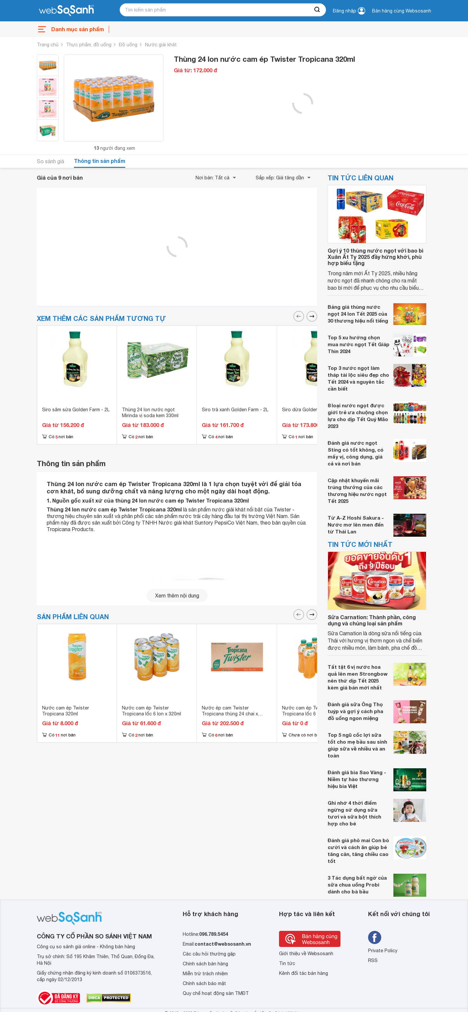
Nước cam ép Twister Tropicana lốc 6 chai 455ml (311, 710)
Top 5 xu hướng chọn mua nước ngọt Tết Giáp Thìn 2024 (358, 344)
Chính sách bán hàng (205, 963)
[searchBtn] (317, 10)
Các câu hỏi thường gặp (209, 953)
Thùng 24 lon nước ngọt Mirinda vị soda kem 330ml (150, 412)
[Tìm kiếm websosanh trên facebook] (374, 937)
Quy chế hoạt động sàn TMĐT (216, 993)
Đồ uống (128, 44)
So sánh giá (50, 161)
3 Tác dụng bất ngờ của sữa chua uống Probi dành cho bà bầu (357, 884)
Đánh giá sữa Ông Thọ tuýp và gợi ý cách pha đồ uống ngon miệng (355, 711)
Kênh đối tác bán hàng (303, 973)
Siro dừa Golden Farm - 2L (310, 409)
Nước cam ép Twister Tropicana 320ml (65, 710)
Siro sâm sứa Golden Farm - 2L (75, 409)
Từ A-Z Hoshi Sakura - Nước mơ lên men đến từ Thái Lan (356, 524)
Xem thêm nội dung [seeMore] (177, 595)
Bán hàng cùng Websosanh (401, 10)
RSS (373, 960)
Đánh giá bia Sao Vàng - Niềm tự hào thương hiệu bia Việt (357, 779)
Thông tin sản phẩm (99, 161)
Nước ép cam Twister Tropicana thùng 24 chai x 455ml (230, 713)
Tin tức (287, 963)
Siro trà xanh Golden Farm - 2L (235, 409)
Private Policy (382, 950)
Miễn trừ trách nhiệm (205, 973)
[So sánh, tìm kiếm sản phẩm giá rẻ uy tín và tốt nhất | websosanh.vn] (66, 11)
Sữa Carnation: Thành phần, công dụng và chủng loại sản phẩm (372, 620)
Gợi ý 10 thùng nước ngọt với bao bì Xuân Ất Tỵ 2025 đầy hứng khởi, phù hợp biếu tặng (375, 256)
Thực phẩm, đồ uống (88, 44)
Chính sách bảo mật (204, 983)
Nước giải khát (161, 44)
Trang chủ (48, 44)
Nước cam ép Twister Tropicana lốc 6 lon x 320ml (151, 710)
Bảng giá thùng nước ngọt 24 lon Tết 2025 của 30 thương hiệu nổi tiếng (358, 314)
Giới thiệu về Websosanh (306, 953)
